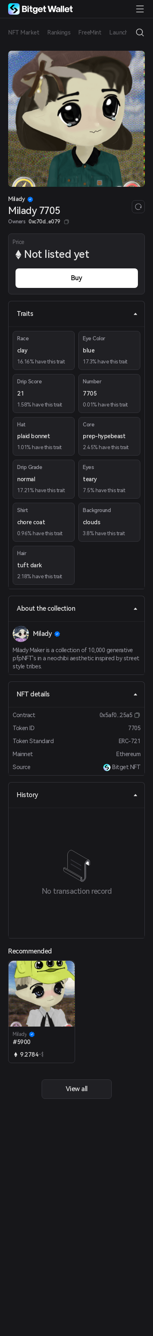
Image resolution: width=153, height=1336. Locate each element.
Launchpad (123, 32)
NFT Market (23, 32)
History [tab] (77, 795)
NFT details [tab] (77, 694)
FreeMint (89, 32)
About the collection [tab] (77, 608)
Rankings (58, 32)
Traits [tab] (77, 314)
